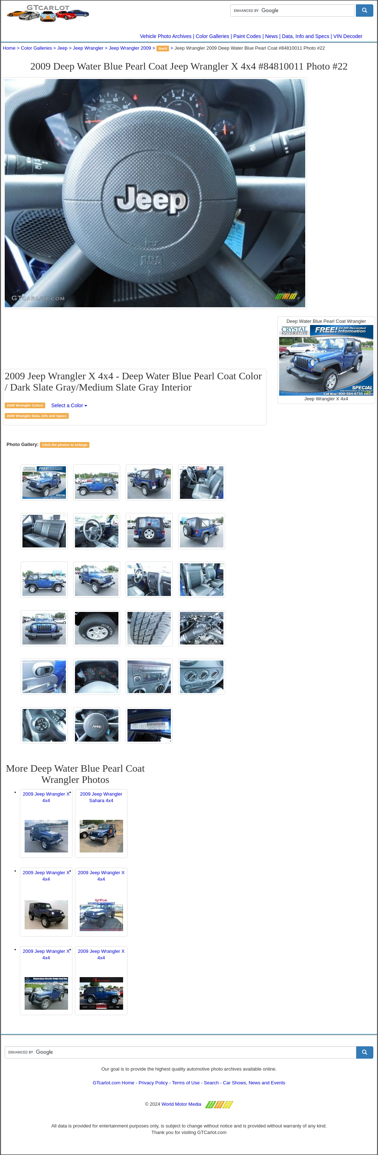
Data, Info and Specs (305, 36)
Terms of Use (186, 1082)
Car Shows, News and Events (254, 1082)
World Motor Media (181, 1104)
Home (9, 48)
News (271, 36)
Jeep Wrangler (88, 48)
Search (211, 1082)
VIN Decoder (347, 36)
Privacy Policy (153, 1082)
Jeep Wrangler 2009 (130, 48)
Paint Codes (247, 36)
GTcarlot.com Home (113, 1082)
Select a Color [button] (69, 405)
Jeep (62, 48)
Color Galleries (213, 36)
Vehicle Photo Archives (166, 36)
